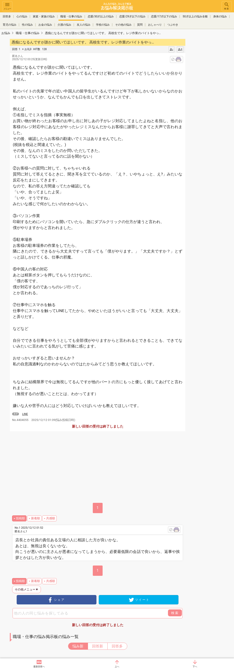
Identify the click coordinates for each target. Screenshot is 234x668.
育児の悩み (9, 24)
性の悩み (27, 24)
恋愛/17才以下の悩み (164, 16)
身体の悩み (220, 16)
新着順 (35, 518)
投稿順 (20, 518)
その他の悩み (123, 24)
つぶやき (172, 24)
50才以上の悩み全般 (195, 16)
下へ (195, 666)
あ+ (180, 49)
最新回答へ (39, 666)
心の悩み (21, 16)
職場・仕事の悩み (71, 16)
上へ (117, 666)
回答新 (97, 646)
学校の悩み (103, 24)
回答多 (7, 16)
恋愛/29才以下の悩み (132, 16)
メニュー (7, 6)
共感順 (50, 518)
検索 (226, 6)
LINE (25, 414)
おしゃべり (155, 24)
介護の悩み (64, 24)
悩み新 (77, 646)
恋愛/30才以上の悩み (101, 16)
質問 (140, 24)
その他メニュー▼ (26, 589)
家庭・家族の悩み (44, 16)
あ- (171, 49)
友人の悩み (83, 24)
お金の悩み (45, 24)
